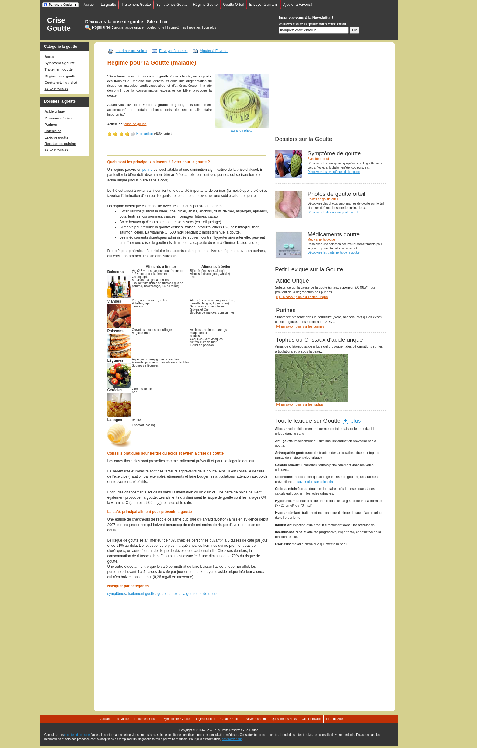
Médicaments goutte (321, 239)
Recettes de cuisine (60, 144)
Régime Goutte (205, 4)
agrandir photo (241, 130)
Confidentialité (311, 719)
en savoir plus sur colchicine (314, 481)
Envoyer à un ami (263, 4)
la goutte (190, 594)
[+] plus (351, 420)
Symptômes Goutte (172, 4)
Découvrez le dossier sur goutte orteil (333, 212)
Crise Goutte (59, 24)
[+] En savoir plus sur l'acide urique (302, 297)
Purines (50, 124)
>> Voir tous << (56, 89)
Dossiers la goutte (60, 101)
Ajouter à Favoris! (297, 4)
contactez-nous (232, 739)
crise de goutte (135, 124)
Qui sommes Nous (284, 719)
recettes (195, 27)
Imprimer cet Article (131, 51)
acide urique (134, 27)
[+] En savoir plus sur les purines (300, 326)
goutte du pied (168, 594)
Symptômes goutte (59, 63)
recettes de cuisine (77, 734)
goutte (119, 27)
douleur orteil (156, 27)
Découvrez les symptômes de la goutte (334, 172)
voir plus (210, 27)
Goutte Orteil (233, 4)
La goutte (108, 4)
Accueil (90, 4)
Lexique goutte (56, 137)
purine (147, 169)
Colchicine (52, 131)
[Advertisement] (188, 149)
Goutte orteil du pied (60, 82)
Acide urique (54, 111)
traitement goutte (141, 594)
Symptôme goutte (319, 158)
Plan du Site (334, 719)
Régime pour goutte (60, 76)
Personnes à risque (59, 118)
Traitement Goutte (136, 4)
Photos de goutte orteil (323, 199)
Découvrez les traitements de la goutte (334, 252)
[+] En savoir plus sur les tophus (299, 404)
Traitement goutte (58, 69)
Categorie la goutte (60, 46)
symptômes (177, 27)
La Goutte (122, 719)
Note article (144, 133)
